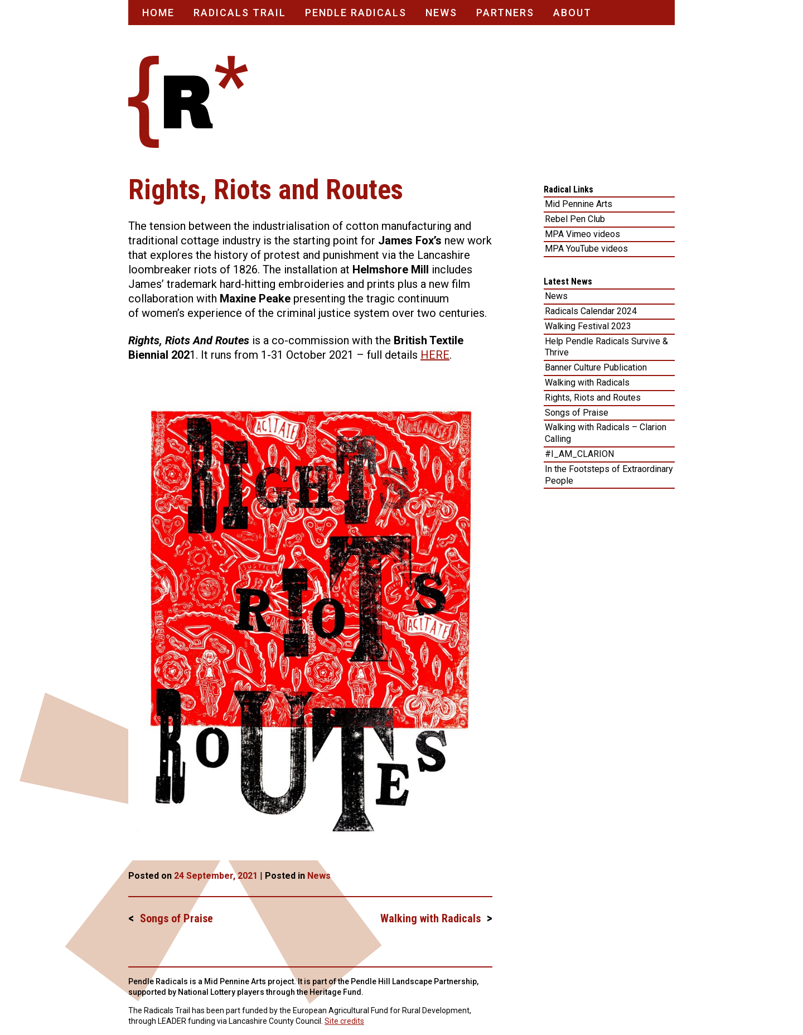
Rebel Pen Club (575, 219)
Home (158, 12)
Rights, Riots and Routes (593, 397)
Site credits (344, 1021)
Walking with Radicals (430, 918)
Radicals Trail (240, 12)
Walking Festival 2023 (588, 326)
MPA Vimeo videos (582, 234)
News (441, 12)
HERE (434, 355)
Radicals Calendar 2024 (591, 311)
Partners (505, 12)
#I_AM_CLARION (579, 454)
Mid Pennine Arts (578, 204)
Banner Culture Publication (596, 367)
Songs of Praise (176, 918)
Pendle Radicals (356, 12)
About (572, 12)
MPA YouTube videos (586, 248)
